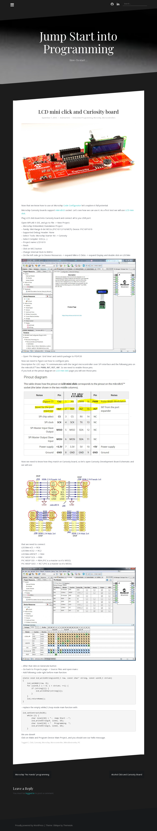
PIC (79, 742)
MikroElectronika (70, 742)
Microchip (97, 118)
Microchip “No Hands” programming (32, 774)
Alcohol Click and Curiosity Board (126, 774)
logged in (30, 793)
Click (31, 742)
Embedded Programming (83, 118)
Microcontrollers (108, 118)
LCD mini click (62, 370)
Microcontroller (57, 742)
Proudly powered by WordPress (29, 825)
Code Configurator (72, 205)
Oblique (56, 825)
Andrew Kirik (65, 118)
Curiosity (37, 742)
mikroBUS (60, 210)
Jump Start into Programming (78, 42)
